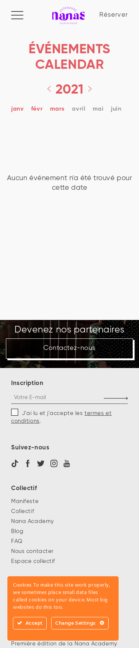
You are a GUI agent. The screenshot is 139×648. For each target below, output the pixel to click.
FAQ (17, 541)
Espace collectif (33, 561)
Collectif (22, 511)
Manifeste (25, 501)
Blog (17, 531)
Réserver (113, 15)
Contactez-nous (69, 348)
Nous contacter (32, 551)
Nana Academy (32, 521)
